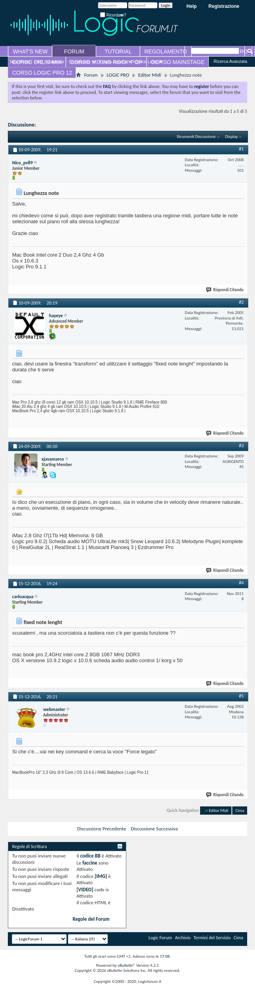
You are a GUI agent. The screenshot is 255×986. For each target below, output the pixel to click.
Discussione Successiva (154, 829)
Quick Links (146, 61)
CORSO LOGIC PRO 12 (42, 73)
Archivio (183, 937)
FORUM (74, 51)
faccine (89, 863)
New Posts (20, 61)
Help (191, 6)
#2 (241, 302)
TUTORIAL (118, 51)
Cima (239, 810)
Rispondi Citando (225, 289)
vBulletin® (126, 965)
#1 (241, 149)
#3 (241, 445)
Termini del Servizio (212, 937)
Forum (90, 75)
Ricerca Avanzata (230, 61)
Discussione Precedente (101, 829)
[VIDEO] (84, 889)
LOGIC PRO (118, 75)
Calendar (56, 61)
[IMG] (101, 876)
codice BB (90, 856)
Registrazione (223, 6)
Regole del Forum (91, 919)
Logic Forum (160, 937)
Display (231, 136)
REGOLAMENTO (165, 51)
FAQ (39, 61)
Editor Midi (149, 75)
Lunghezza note (55, 124)
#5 (241, 696)
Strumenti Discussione (196, 136)
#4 (241, 583)
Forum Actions (113, 61)
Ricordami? (113, 15)
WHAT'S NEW (30, 51)
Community (80, 61)
